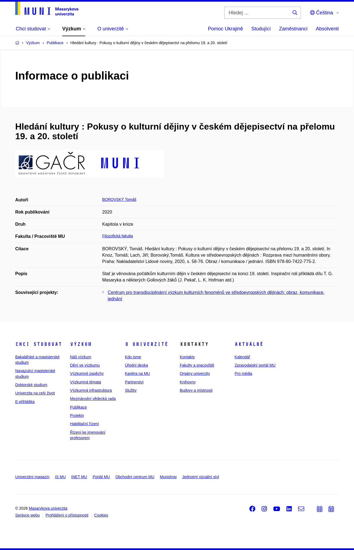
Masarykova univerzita (48, 508)
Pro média (243, 373)
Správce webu (27, 515)
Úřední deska (136, 365)
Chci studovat (38, 344)
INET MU (79, 477)
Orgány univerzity (195, 373)
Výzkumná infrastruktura (91, 390)
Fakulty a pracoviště (197, 365)
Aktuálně (249, 344)
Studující (261, 28)
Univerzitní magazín (32, 477)
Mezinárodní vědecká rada (93, 398)
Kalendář (242, 357)
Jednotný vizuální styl (200, 477)
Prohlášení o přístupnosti (67, 515)
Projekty (77, 415)
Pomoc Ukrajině (225, 28)
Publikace (78, 407)
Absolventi (327, 28)
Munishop (168, 477)
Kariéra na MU (137, 373)
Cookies (101, 515)
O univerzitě (146, 344)
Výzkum (81, 344)
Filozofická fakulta (117, 236)
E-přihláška (25, 401)
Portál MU (101, 477)
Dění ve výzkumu (85, 365)
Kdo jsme (133, 357)
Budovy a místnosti (196, 390)
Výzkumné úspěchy (86, 373)
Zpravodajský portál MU (255, 365)
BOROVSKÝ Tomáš (119, 199)
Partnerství (134, 382)
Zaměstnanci (293, 28)
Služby (131, 390)
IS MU (60, 477)
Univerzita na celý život (35, 393)
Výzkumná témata (85, 382)
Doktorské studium (31, 385)
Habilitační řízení (84, 424)
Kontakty (187, 357)
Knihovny (188, 382)
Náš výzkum (80, 357)
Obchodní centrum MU (134, 477)
